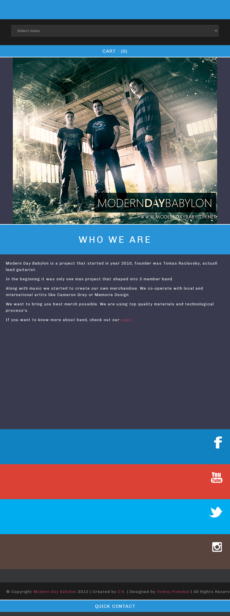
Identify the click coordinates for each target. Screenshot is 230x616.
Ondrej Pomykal (173, 591)
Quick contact (115, 606)
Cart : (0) (115, 51)
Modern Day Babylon (55, 591)
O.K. (122, 591)
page (126, 320)
